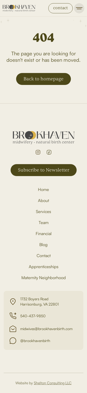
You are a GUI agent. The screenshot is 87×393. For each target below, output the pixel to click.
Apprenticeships (43, 266)
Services (43, 211)
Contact (44, 255)
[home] (19, 8)
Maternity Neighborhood (43, 277)
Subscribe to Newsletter (43, 170)
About (43, 200)
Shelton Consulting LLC (53, 383)
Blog (43, 244)
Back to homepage (43, 79)
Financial (44, 233)
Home (43, 189)
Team (44, 222)
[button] (79, 8)
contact (60, 8)
